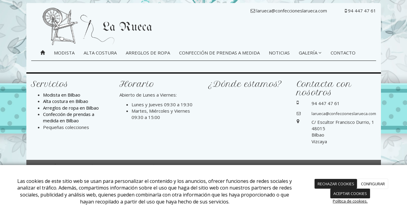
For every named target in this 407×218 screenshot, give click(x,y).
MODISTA (64, 53)
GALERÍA (310, 53)
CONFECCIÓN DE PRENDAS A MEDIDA (219, 53)
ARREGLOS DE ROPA (148, 53)
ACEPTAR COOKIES (350, 193)
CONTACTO (343, 53)
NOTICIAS (279, 53)
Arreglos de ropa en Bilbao (71, 108)
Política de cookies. (350, 201)
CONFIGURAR (373, 184)
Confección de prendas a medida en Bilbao (68, 117)
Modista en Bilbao (61, 95)
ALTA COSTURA (100, 53)
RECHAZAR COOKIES (336, 184)
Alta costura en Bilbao (65, 101)
